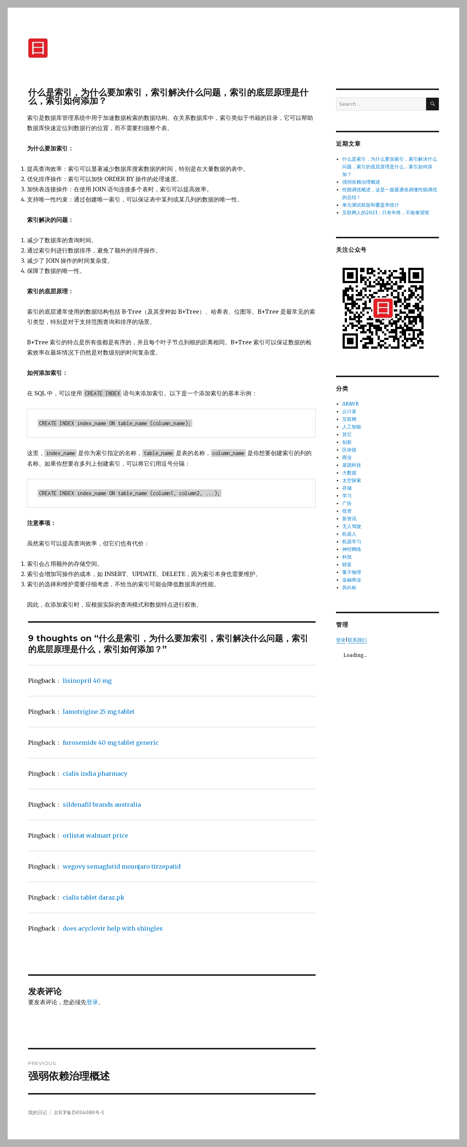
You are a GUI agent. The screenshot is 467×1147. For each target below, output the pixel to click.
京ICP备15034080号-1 (79, 1112)
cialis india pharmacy (95, 773)
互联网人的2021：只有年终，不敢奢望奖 (385, 213)
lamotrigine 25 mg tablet (99, 711)
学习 (347, 496)
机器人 (349, 534)
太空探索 (351, 480)
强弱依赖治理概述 (361, 182)
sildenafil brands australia (102, 804)
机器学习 (351, 542)
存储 (347, 488)
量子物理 (351, 572)
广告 (347, 503)
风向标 (349, 587)
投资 (347, 511)
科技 (347, 557)
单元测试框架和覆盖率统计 (370, 205)
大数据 (349, 473)
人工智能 (351, 427)
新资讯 (349, 519)
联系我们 (357, 640)
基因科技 (351, 465)
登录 (92, 1002)
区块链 (349, 450)
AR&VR (350, 404)
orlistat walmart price (95, 835)
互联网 (349, 419)
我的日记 (37, 1112)
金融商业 (351, 580)
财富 (347, 564)
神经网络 (351, 549)
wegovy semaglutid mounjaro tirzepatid (122, 866)
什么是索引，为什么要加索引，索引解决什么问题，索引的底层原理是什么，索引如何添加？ (389, 166)
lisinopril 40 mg (87, 680)
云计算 (349, 411)
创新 (347, 442)
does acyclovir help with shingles (113, 928)
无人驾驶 (351, 526)
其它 (347, 434)
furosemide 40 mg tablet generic (111, 742)
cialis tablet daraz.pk (93, 897)
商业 (347, 457)
